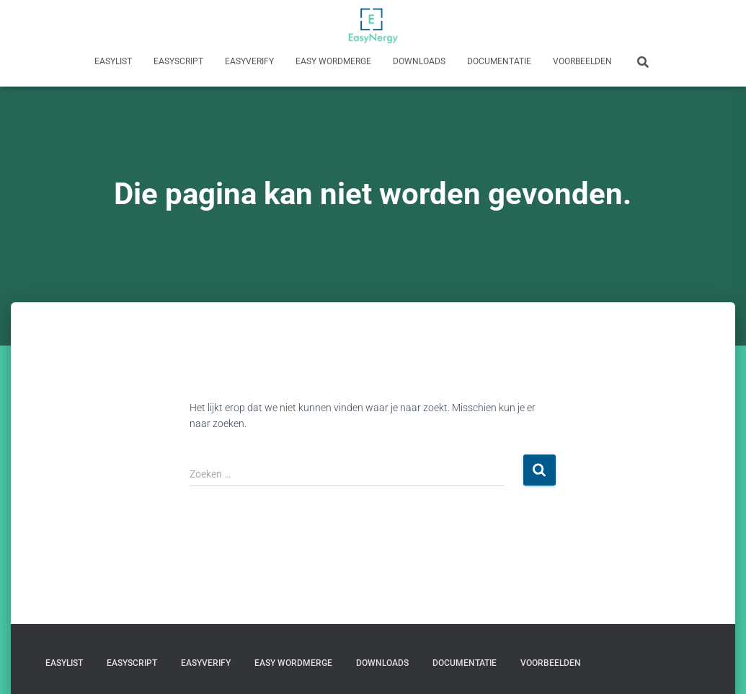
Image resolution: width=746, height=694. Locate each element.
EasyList (113, 61)
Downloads (419, 61)
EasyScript (178, 61)
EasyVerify (249, 61)
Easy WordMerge (333, 61)
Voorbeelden (582, 61)
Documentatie (499, 61)
